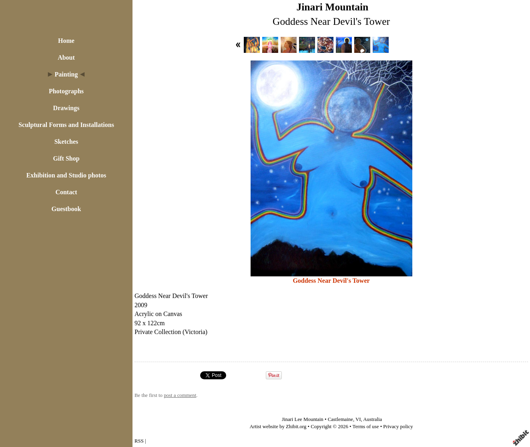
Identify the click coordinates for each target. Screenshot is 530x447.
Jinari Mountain (332, 7)
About (66, 57)
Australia (372, 419)
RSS (139, 441)
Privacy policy (398, 426)
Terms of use (366, 426)
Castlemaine (340, 419)
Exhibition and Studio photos (66, 175)
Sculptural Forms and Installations (66, 124)
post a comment (180, 395)
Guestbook (66, 208)
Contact (66, 192)
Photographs (66, 91)
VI (358, 419)
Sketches (66, 141)
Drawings (66, 108)
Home (66, 40)
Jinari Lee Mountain (302, 419)
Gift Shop (66, 158)
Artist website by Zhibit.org (277, 426)
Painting (66, 74)
